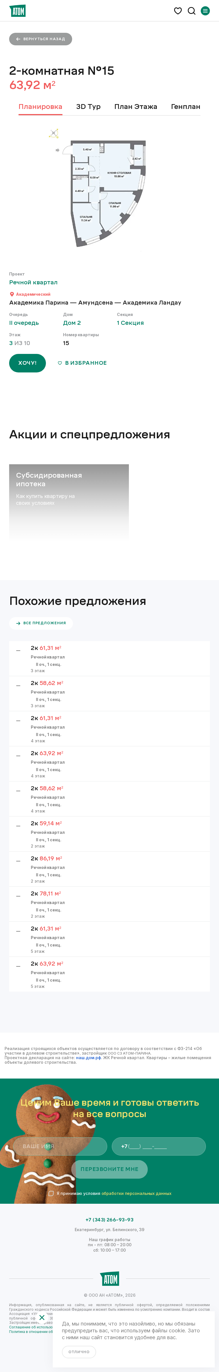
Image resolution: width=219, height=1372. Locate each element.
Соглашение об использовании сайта (41, 1327)
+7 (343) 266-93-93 (110, 1220)
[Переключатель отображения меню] (205, 10)
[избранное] (177, 10)
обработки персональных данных (136, 1193)
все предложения (41, 623)
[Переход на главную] (17, 11)
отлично (79, 1352)
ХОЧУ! (27, 363)
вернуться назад (40, 39)
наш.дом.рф (88, 1057)
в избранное (82, 363)
